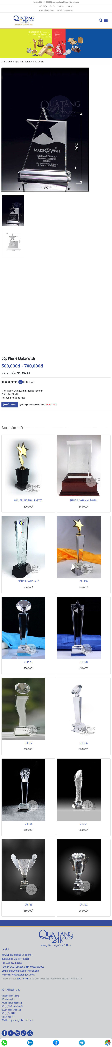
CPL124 (84, 823)
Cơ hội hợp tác (8, 1017)
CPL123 (28, 904)
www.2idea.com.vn (46, 10)
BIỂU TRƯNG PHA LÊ (28, 581)
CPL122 (84, 904)
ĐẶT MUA (9, 404)
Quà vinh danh (22, 61)
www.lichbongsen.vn (65, 10)
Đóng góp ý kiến (8, 1013)
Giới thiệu (43, 6)
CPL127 (28, 742)
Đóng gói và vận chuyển (12, 1006)
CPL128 (28, 662)
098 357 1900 (51, 404)
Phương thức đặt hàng (11, 1003)
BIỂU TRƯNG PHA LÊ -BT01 (84, 500)
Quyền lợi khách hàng (11, 1010)
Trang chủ (6, 61)
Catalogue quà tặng (10, 996)
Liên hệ (70, 6)
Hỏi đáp (61, 6)
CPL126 (84, 742)
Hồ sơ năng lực (8, 999)
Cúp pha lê (38, 61)
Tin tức (52, 6)
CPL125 (28, 823)
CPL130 (84, 581)
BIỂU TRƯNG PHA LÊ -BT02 (28, 500)
